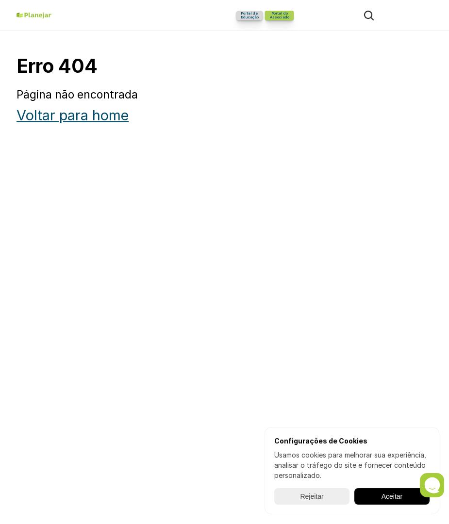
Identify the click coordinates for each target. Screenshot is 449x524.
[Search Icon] (369, 15)
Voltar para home (73, 115)
